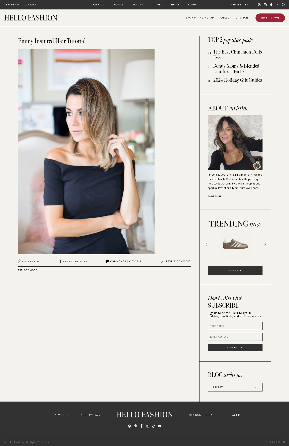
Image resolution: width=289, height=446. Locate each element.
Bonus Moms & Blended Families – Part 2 (236, 69)
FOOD (192, 4)
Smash (280, 442)
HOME (175, 4)
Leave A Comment (175, 262)
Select (235, 387)
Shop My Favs (270, 18)
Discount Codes (201, 415)
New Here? (11, 4)
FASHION (99, 4)
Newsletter (239, 4)
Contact (30, 4)
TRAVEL (157, 4)
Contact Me (233, 415)
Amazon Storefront (235, 17)
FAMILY (119, 4)
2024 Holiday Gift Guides (238, 80)
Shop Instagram (200, 17)
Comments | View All (123, 262)
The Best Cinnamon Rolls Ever (237, 55)
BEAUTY (137, 4)
